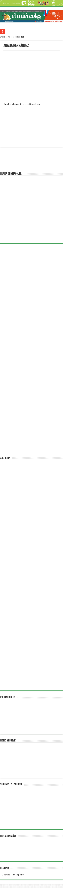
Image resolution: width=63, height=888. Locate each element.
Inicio (2, 37)
